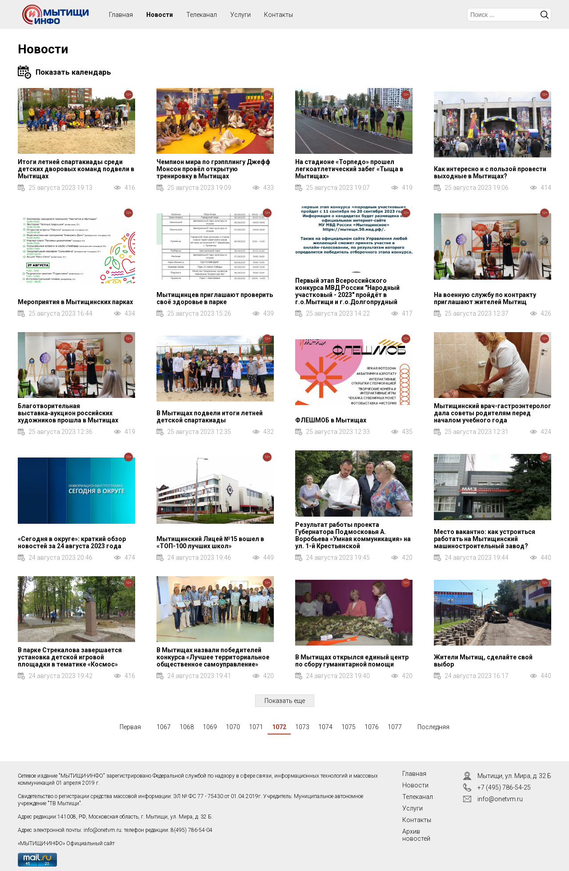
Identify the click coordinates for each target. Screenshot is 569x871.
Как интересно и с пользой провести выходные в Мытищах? (490, 172)
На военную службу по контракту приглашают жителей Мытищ (485, 298)
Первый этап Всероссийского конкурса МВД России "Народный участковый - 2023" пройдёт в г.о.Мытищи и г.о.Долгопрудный (347, 291)
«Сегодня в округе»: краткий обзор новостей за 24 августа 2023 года (72, 542)
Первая (130, 727)
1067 (163, 727)
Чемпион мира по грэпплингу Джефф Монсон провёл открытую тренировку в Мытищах (213, 169)
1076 (372, 727)
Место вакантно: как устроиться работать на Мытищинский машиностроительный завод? (484, 539)
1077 (395, 727)
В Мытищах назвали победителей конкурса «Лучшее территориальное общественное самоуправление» (212, 657)
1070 (233, 727)
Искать (544, 14)
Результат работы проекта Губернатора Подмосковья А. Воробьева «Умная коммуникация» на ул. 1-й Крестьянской (353, 535)
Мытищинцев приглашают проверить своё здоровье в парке (214, 298)
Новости (159, 14)
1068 (187, 727)
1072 (279, 727)
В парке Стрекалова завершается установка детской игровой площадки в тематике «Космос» (70, 657)
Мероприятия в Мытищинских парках (75, 301)
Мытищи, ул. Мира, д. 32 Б (514, 775)
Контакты (278, 14)
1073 (302, 727)
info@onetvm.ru (102, 830)
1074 (325, 727)
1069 (210, 727)
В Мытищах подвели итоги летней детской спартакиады (209, 416)
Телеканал (201, 14)
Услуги (240, 14)
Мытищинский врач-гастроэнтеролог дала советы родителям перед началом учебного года (492, 413)
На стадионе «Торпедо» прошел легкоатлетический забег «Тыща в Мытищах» (349, 169)
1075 (348, 727)
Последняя (433, 727)
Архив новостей (416, 835)
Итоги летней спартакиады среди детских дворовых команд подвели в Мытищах (76, 169)
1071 (256, 727)
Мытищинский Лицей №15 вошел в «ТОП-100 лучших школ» (210, 542)
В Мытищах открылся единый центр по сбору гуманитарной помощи (352, 661)
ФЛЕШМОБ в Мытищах (330, 420)
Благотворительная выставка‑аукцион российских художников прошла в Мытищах (68, 413)
